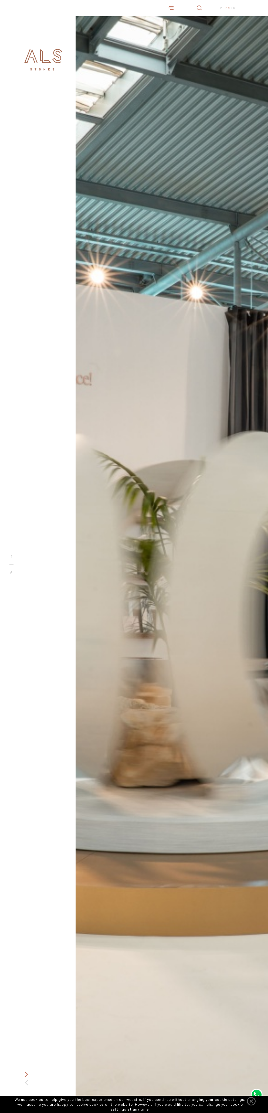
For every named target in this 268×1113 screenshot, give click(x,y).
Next (26, 1074)
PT (222, 8)
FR (233, 8)
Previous (26, 1082)
